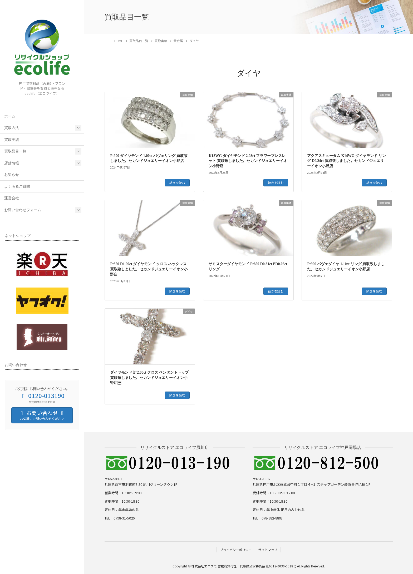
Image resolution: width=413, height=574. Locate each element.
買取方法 (11, 128)
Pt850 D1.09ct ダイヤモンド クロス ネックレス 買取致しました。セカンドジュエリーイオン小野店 (149, 269)
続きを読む (177, 182)
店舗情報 (11, 163)
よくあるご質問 (17, 187)
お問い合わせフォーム (22, 210)
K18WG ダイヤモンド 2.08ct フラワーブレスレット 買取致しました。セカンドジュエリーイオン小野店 (248, 161)
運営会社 (11, 198)
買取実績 (11, 140)
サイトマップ (267, 549)
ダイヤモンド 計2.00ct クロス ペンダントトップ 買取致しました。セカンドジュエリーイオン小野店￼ (149, 377)
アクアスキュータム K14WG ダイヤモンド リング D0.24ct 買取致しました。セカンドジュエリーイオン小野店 (346, 161)
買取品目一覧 (15, 151)
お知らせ (11, 175)
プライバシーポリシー (236, 549)
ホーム (9, 116)
